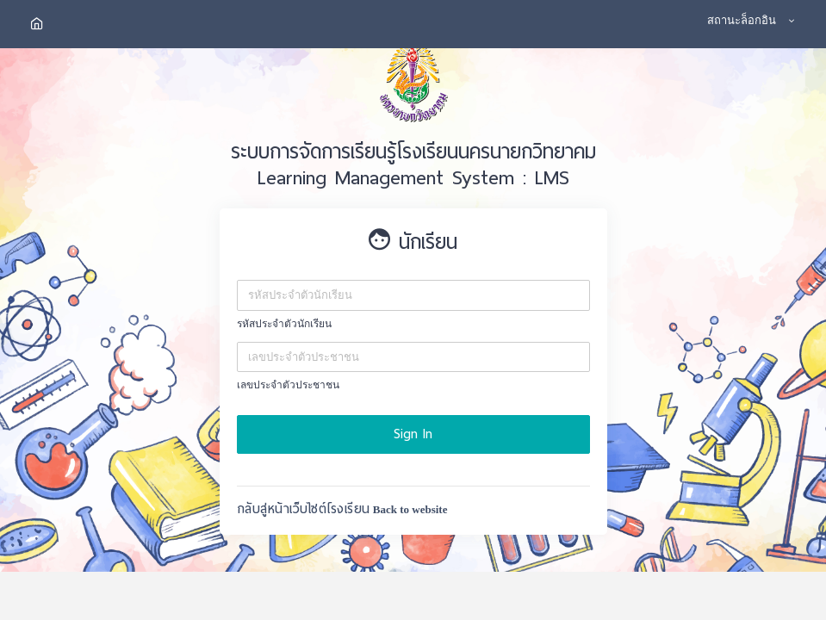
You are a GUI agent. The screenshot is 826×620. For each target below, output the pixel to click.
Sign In (413, 434)
